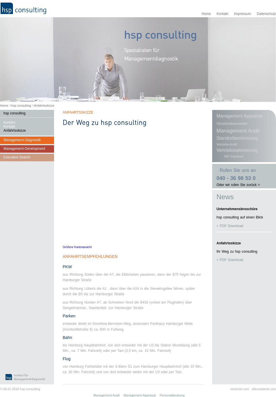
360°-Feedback (234, 156)
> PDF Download (229, 226)
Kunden (9, 122)
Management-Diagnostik (22, 140)
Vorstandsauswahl (231, 123)
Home (206, 14)
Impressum (242, 14)
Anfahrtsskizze (44, 105)
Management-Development (24, 149)
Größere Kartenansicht (77, 247)
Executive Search (16, 157)
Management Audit (238, 131)
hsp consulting (21, 105)
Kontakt (222, 14)
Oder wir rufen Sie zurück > (238, 185)
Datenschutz (266, 14)
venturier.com (239, 389)
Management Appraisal (239, 116)
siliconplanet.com (264, 389)
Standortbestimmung (237, 138)
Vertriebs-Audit (226, 144)
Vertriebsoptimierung (237, 150)
